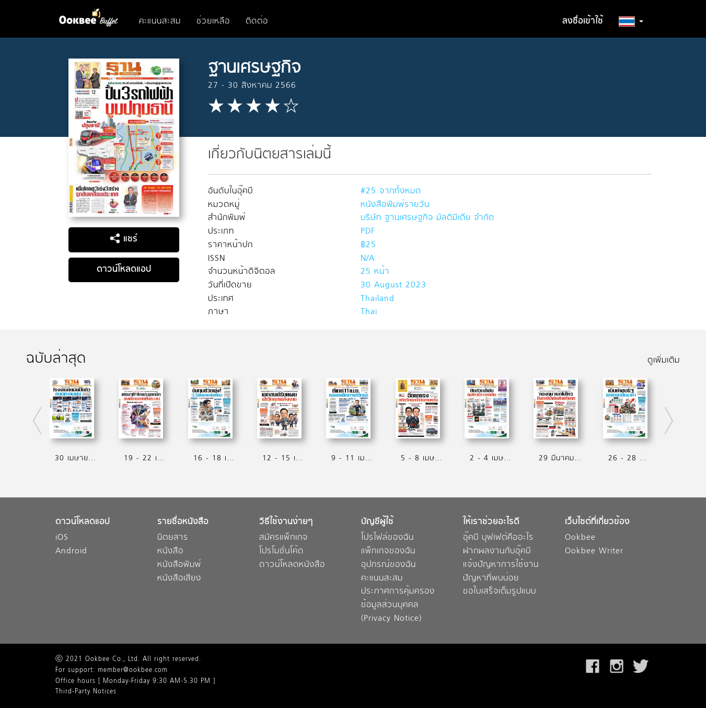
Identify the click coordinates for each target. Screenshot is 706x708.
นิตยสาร (172, 537)
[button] (631, 21)
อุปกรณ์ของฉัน (388, 565)
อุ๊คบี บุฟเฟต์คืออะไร (498, 537)
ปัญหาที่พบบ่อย (491, 578)
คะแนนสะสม (160, 21)
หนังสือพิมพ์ (179, 565)
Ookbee (580, 537)
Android (71, 551)
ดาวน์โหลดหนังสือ (292, 565)
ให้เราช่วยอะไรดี (491, 522)
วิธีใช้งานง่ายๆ (286, 522)
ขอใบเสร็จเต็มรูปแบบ (499, 591)
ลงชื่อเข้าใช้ (582, 21)
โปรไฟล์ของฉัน (387, 537)
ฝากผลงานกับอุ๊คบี (497, 551)
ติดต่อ (257, 21)
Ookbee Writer (594, 551)
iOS (61, 537)
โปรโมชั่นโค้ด (281, 551)
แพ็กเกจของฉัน (388, 551)
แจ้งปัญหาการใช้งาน (501, 565)
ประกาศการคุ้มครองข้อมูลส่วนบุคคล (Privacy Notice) (398, 605)
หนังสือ (170, 551)
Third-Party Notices (86, 692)
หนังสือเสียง (179, 578)
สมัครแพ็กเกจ (283, 537)
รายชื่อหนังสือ (183, 522)
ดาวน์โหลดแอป (124, 269)
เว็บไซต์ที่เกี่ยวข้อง (597, 522)
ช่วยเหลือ (213, 21)
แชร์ (123, 239)
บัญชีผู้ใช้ (377, 522)
